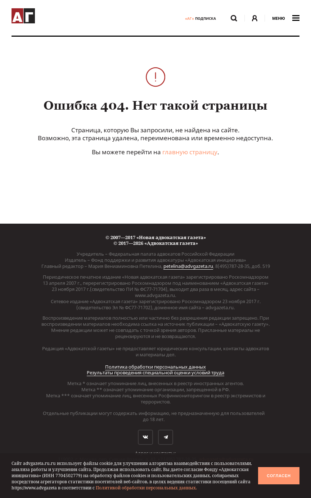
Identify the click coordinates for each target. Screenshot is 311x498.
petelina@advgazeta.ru (188, 266)
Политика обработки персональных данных (155, 367)
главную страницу (189, 152)
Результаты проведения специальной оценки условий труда (155, 372)
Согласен (278, 476)
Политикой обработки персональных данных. (146, 488)
